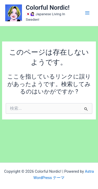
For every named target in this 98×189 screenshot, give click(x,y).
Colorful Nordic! (48, 7)
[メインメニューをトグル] (87, 12)
